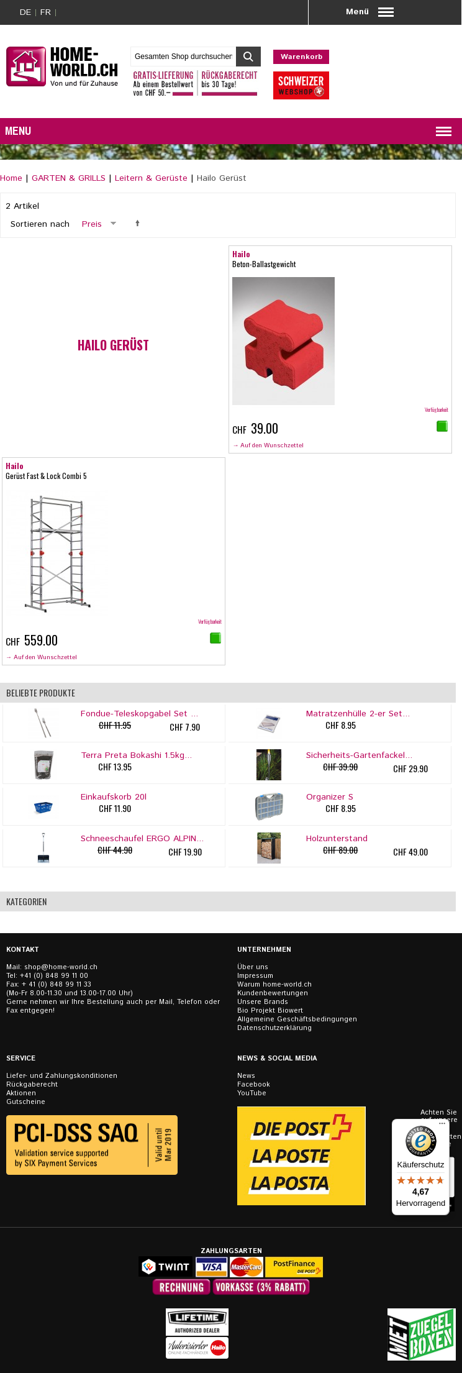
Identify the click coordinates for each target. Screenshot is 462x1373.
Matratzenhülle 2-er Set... (358, 714)
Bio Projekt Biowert (270, 1011)
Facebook (253, 1085)
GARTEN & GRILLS (69, 178)
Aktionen (21, 1093)
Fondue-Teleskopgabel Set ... (139, 714)
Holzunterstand (337, 838)
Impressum (255, 976)
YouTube (251, 1093)
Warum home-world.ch (274, 985)
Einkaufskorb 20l (114, 797)
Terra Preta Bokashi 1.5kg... (136, 755)
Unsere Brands (262, 1002)
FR (45, 12)
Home (11, 178)
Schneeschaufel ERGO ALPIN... (142, 838)
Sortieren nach (40, 224)
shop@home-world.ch (60, 967)
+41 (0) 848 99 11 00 (54, 976)
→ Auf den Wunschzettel (268, 445)
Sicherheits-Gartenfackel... (359, 755)
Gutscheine (25, 1102)
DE (25, 12)
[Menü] (442, 1126)
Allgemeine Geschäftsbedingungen (297, 1019)
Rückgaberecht (32, 1085)
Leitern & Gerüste (151, 178)
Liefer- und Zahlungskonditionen (61, 1076)
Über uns (252, 967)
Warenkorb (301, 57)
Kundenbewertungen (272, 993)
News (246, 1076)
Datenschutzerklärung (274, 1028)
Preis (92, 224)
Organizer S (329, 797)
